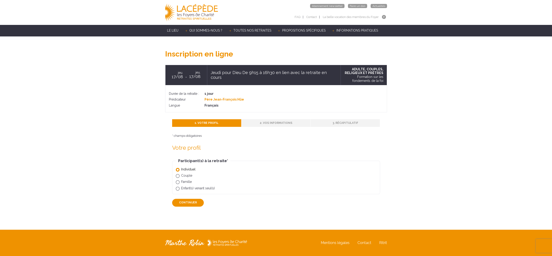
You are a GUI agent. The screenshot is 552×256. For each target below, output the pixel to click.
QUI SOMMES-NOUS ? (205, 30)
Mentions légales (335, 243)
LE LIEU (172, 30)
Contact (311, 17)
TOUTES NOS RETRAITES (252, 30)
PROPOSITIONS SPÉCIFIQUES (304, 30)
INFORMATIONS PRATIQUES (357, 30)
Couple (186, 175)
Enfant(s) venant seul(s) (198, 188)
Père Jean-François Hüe (224, 99)
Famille (186, 182)
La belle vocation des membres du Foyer (351, 17)
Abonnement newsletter (327, 6)
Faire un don (357, 6)
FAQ (297, 17)
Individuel (188, 169)
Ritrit (383, 243)
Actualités (378, 6)
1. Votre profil (207, 123)
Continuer (188, 202)
